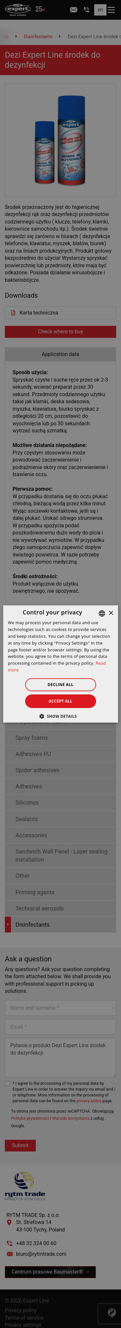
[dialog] (60, 664)
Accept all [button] (61, 701)
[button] (60, 716)
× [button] (110, 613)
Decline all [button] (61, 684)
